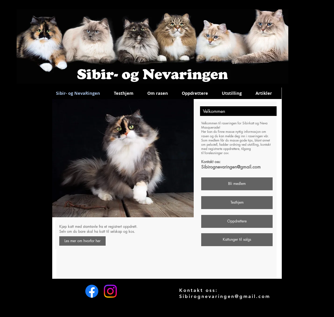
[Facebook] (91, 291)
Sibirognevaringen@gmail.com (231, 167)
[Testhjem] (237, 202)
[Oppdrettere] (237, 221)
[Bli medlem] (237, 183)
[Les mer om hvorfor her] (82, 241)
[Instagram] (110, 291)
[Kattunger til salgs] (237, 239)
